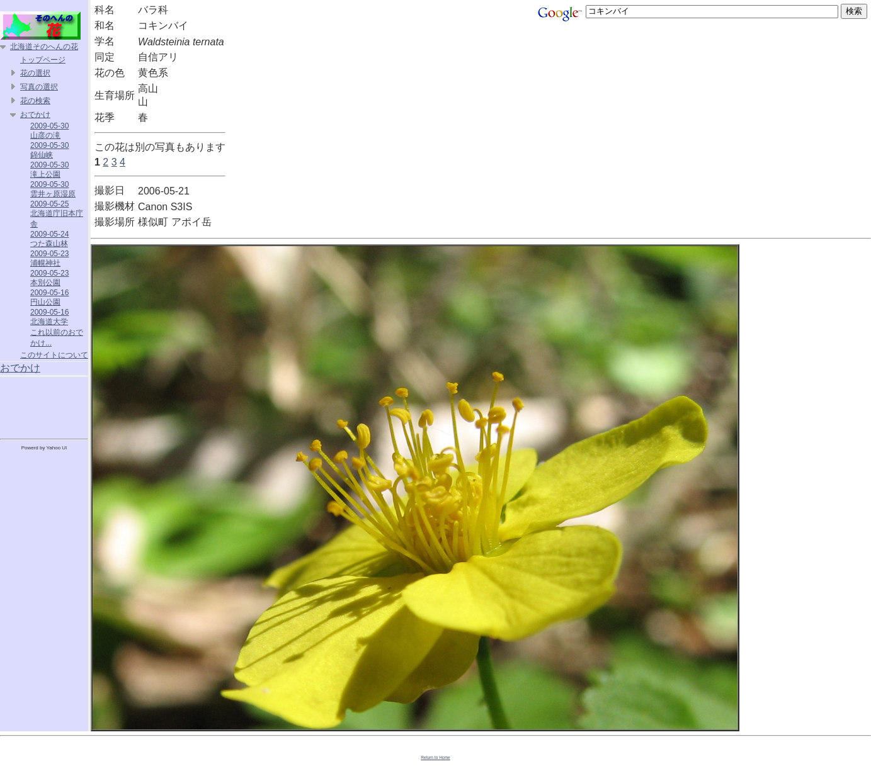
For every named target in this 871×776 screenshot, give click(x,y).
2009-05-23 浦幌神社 (49, 258)
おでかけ (35, 114)
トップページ (42, 59)
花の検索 (35, 100)
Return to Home (435, 757)
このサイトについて (54, 355)
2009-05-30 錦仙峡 (49, 150)
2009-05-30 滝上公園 (49, 169)
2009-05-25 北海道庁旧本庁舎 (56, 214)
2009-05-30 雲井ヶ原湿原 (53, 189)
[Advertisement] (44, 405)
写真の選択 (39, 86)
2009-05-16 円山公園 (49, 297)
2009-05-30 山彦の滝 (49, 130)
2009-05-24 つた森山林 (49, 239)
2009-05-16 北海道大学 (49, 317)
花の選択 (35, 73)
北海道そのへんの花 (44, 46)
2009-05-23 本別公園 (49, 278)
